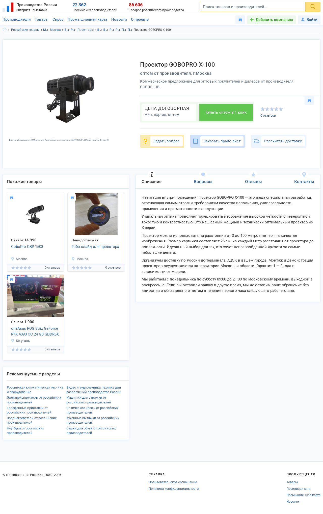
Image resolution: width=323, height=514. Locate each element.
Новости (119, 19)
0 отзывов (268, 115)
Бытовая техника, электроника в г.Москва (106, 30)
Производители (17, 19)
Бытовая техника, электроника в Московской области (100, 30)
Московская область (45, 30)
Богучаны (21, 341)
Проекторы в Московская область (124, 30)
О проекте (140, 19)
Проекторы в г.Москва (130, 30)
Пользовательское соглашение (173, 482)
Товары (41, 19)
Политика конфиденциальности (174, 489)
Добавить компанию (274, 19)
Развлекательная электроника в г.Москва (118, 30)
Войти (309, 19)
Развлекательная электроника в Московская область (112, 30)
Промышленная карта (87, 19)
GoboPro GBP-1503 (27, 246)
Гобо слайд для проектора (95, 246)
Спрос (58, 19)
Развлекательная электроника (73, 30)
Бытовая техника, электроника (67, 30)
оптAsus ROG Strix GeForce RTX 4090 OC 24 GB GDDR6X (35, 331)
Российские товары (25, 30)
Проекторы (85, 30)
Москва (55, 30)
